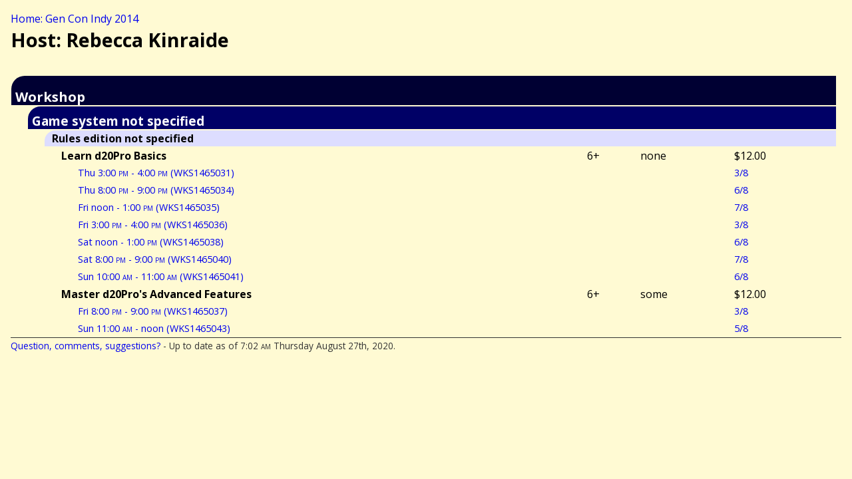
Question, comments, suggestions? (85, 345)
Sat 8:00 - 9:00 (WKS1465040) (155, 259)
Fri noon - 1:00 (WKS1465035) (149, 207)
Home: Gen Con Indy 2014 (74, 18)
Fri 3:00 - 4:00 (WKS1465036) (153, 224)
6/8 (741, 190)
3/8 (741, 172)
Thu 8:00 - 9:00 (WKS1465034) (156, 190)
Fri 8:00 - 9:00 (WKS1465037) (153, 311)
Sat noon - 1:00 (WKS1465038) (151, 242)
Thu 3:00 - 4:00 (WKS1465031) (156, 172)
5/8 (741, 328)
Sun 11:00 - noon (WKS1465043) (154, 328)
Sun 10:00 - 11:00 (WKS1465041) (161, 276)
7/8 (741, 207)
